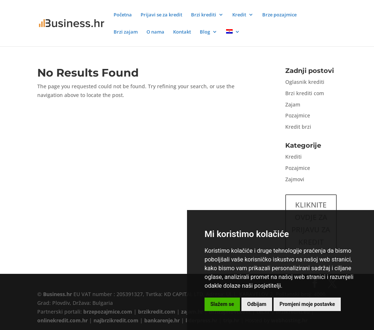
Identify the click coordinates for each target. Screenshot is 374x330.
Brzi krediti (203, 15)
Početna (123, 15)
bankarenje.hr (162, 320)
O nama (155, 32)
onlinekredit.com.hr (62, 320)
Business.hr (57, 294)
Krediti (293, 156)
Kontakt (182, 32)
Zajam (292, 104)
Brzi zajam (126, 32)
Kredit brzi (298, 126)
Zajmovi (294, 179)
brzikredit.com (156, 311)
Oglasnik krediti (304, 81)
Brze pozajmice (279, 15)
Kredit (239, 15)
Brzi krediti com (304, 93)
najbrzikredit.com (116, 320)
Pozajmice (297, 115)
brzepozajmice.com (107, 311)
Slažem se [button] (222, 304)
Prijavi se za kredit (161, 15)
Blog (205, 32)
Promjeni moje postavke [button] (307, 304)
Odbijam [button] (256, 304)
